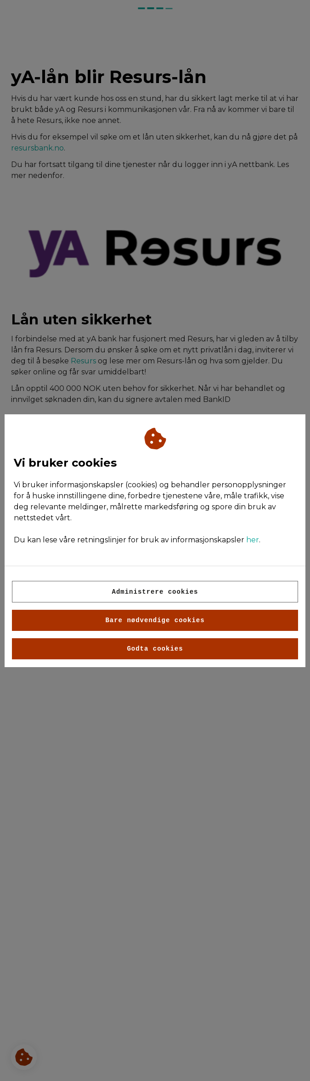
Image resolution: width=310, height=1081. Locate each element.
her (252, 539)
